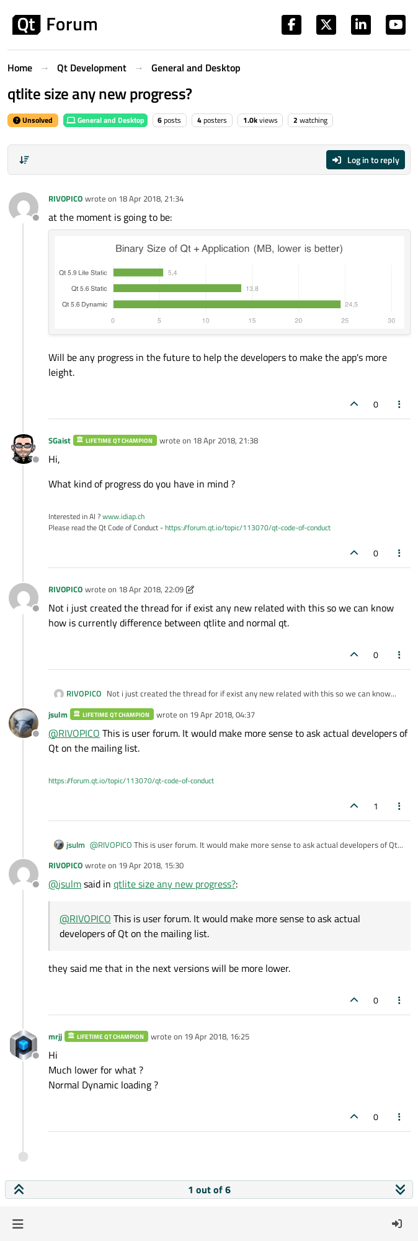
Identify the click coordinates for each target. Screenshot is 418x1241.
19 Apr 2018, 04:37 (222, 714)
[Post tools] (400, 404)
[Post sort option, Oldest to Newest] (24, 160)
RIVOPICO (65, 198)
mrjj (55, 1036)
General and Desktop (105, 120)
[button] (17, 1223)
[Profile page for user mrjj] (23, 1045)
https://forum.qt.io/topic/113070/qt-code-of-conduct (248, 527)
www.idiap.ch (123, 516)
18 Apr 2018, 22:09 (151, 589)
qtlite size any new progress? (174, 883)
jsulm (58, 714)
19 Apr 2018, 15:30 (151, 865)
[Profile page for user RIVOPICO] (23, 207)
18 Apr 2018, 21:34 (151, 198)
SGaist (59, 440)
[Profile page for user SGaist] (23, 449)
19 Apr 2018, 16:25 (216, 1036)
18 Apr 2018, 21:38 (225, 440)
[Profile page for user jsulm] (23, 723)
